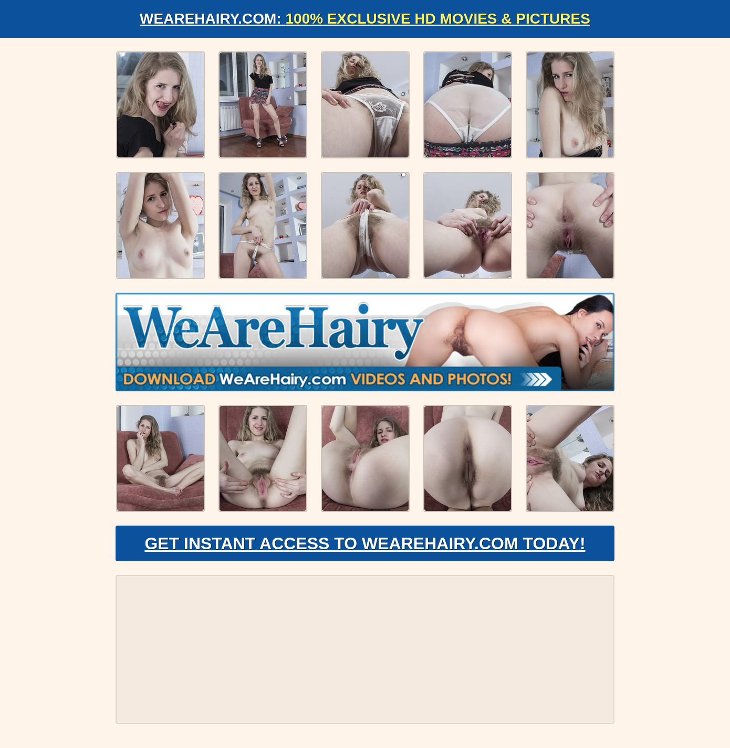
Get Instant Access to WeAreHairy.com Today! (364, 543)
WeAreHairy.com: (365, 18)
